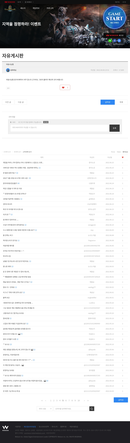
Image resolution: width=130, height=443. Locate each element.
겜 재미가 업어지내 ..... (10, 219)
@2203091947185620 (92, 256)
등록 (114, 128)
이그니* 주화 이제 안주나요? (14, 292)
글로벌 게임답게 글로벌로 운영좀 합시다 (17, 328)
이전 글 (8, 102)
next (94, 45)
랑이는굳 (92, 162)
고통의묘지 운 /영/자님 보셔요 (13, 313)
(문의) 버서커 (7, 204)
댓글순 (119, 152)
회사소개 (54, 426)
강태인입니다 (91, 178)
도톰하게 (92, 183)
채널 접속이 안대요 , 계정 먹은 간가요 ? (17, 282)
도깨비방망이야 (92, 354)
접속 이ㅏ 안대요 (10, 287)
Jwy (91, 230)
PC (20, 2)
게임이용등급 (73, 426)
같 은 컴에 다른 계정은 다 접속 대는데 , (16, 271)
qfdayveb (91, 349)
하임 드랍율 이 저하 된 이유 (12, 188)
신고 (8, 88)
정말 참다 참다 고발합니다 (12, 386)
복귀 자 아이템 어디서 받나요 (13, 209)
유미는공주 (92, 209)
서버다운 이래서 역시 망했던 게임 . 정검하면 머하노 (22, 167)
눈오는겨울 (92, 235)
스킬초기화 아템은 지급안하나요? (15, 323)
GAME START (114, 17)
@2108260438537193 (92, 344)
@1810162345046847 (92, 251)
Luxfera (92, 303)
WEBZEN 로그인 (114, 35)
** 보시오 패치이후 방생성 (13, 375)
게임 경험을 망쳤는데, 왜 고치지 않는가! (19, 349)
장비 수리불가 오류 (10, 339)
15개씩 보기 (7, 152)
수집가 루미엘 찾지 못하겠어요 (14, 225)
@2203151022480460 (92, 323)
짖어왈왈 (92, 370)
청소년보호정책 (44, 426)
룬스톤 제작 (8, 266)
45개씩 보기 (28, 152)
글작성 (107, 102)
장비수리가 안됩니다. (13, 334)
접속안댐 (7, 318)
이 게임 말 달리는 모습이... (13, 365)
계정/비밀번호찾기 (118, 44)
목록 (121, 102)
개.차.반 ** (8, 214)
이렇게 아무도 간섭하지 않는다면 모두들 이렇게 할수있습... (25, 380)
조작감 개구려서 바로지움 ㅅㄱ (13, 251)
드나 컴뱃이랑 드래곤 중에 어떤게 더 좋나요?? (20, 230)
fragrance (92, 240)
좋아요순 (125, 152)
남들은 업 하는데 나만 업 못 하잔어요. (17, 261)
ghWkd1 (92, 199)
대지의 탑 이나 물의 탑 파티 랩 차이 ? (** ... (19, 360)
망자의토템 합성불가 (11, 183)
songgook (92, 225)
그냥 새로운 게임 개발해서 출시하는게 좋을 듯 (18, 308)
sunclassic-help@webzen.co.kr (34, 433)
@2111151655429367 (92, 308)
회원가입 (117, 2)
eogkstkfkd (92, 297)
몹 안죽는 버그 (8, 235)
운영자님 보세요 (8, 370)
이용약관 (18, 426)
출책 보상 (6, 297)
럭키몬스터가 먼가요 (11, 240)
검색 (91, 408)
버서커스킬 (7, 256)
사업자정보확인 (50, 433)
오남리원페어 (91, 204)
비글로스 (92, 334)
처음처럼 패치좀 (8, 245)
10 (79, 400)
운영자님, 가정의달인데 (11, 354)
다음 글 (21, 102)
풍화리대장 (92, 318)
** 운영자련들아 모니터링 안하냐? (14, 193)
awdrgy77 (92, 287)
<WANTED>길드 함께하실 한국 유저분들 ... (18, 303)
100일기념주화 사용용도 (12, 199)
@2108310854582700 (92, 245)
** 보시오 (7, 344)
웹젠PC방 (63, 426)
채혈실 (92, 173)
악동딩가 (92, 193)
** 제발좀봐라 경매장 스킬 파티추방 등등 (17, 277)
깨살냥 (92, 292)
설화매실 (11, 70)
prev (83, 45)
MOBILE (29, 2)
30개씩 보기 (17, 152)
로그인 (124, 2)
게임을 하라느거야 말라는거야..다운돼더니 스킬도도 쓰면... (23, 162)
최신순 (113, 152)
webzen (10, 2)
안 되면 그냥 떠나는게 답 (11, 391)
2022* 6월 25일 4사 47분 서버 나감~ (17, 178)
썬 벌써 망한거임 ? (10, 173)
